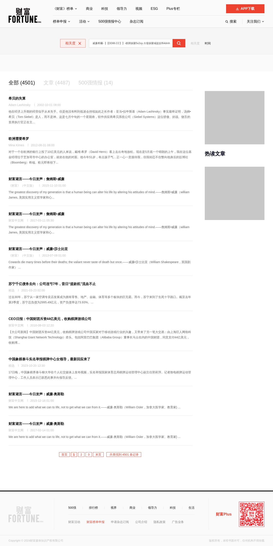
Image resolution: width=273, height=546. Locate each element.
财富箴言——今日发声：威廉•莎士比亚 (38, 249)
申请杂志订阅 (120, 522)
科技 (104, 8)
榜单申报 (60, 21)
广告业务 (178, 522)
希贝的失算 (17, 98)
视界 (114, 507)
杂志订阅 (136, 21)
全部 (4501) (22, 82)
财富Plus (224, 514)
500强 (72, 507)
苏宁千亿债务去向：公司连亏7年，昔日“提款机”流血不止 (52, 284)
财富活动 (74, 522)
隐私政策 (160, 522)
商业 (89, 8)
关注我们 (253, 21)
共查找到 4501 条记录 (124, 454)
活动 (82, 21)
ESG (154, 8)
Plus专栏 (173, 8)
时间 (208, 43)
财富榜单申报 (96, 522)
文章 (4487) (57, 82)
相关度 (195, 43)
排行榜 (93, 507)
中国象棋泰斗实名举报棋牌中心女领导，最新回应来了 (49, 359)
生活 (192, 507)
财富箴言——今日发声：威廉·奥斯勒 (36, 394)
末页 (98, 454)
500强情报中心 (110, 21)
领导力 (122, 8)
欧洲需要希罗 (19, 138)
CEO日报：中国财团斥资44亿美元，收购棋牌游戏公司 (50, 319)
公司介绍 (141, 522)
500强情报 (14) (95, 82)
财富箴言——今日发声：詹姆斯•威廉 (36, 179)
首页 (64, 454)
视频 (138, 8)
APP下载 (245, 8)
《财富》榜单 (63, 8)
